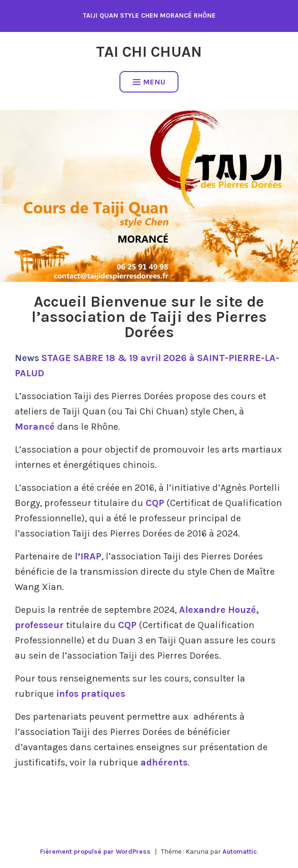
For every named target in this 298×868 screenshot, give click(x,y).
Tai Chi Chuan (149, 52)
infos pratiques (90, 693)
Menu (149, 81)
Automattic (239, 851)
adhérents (164, 762)
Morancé (35, 426)
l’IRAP (88, 556)
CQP (155, 502)
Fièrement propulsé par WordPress (95, 851)
